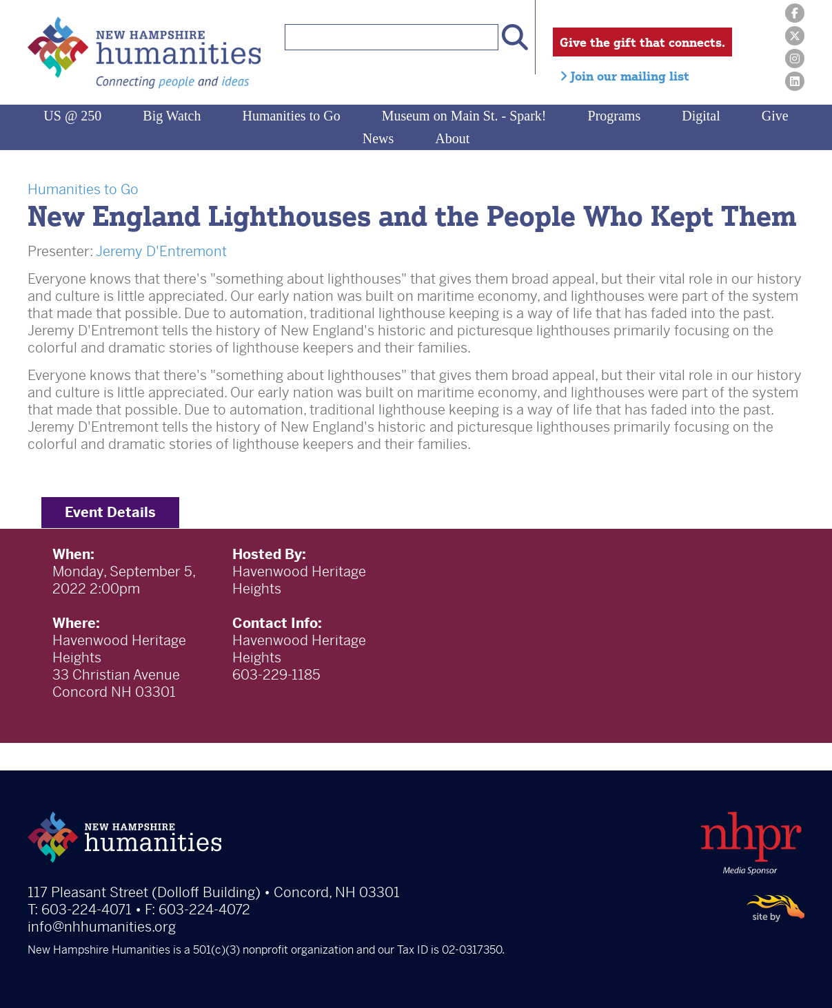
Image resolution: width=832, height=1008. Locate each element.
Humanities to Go (291, 115)
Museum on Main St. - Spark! (464, 115)
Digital (701, 115)
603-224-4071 (86, 909)
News (378, 138)
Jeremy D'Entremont (161, 251)
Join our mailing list (624, 75)
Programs (614, 115)
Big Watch (172, 115)
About (452, 138)
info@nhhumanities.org (102, 927)
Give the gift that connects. (642, 42)
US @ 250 (72, 115)
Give (775, 115)
